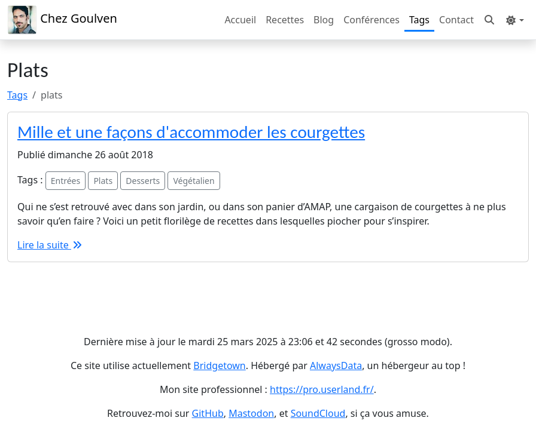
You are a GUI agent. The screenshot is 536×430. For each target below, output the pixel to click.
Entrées (66, 180)
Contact (456, 19)
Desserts (143, 180)
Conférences (371, 19)
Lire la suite (50, 244)
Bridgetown (219, 365)
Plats (102, 180)
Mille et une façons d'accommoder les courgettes (191, 132)
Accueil (240, 19)
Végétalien (193, 180)
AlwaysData (336, 365)
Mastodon (251, 413)
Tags (419, 19)
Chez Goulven (62, 20)
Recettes (285, 19)
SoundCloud (318, 413)
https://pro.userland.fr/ (322, 389)
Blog (323, 19)
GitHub (208, 413)
